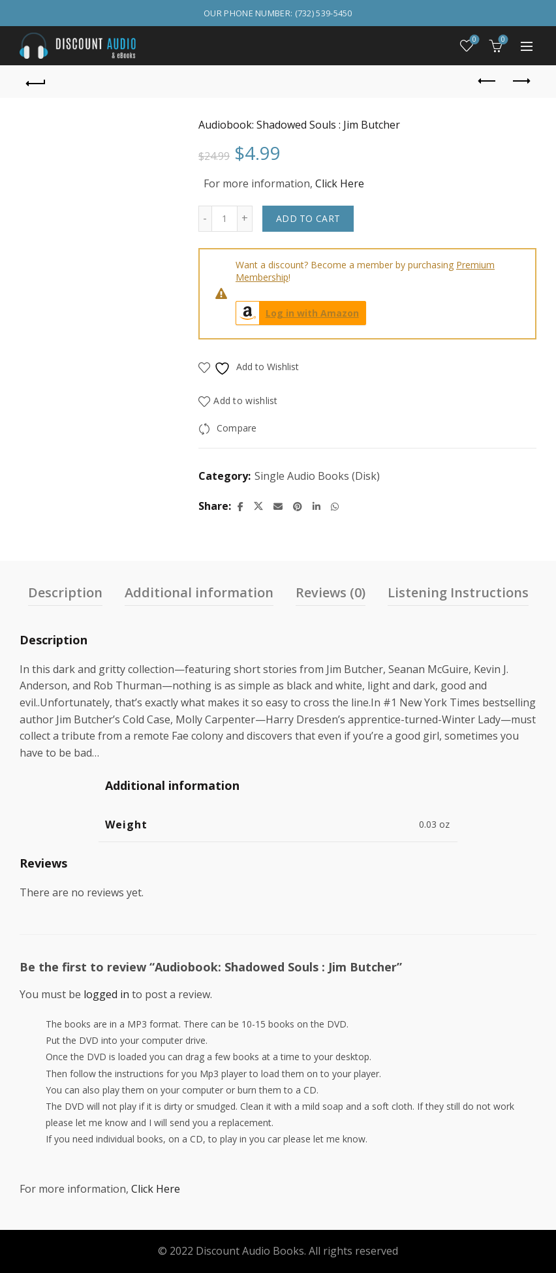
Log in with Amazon (297, 313)
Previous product (487, 81)
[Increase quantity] (245, 219)
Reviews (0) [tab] (330, 592)
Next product (520, 81)
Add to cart (308, 218)
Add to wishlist (245, 400)
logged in (106, 994)
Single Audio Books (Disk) (317, 476)
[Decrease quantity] (204, 219)
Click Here (339, 183)
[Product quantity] (224, 219)
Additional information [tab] (199, 592)
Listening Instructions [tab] (458, 592)
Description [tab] (65, 592)
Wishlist (473, 40)
